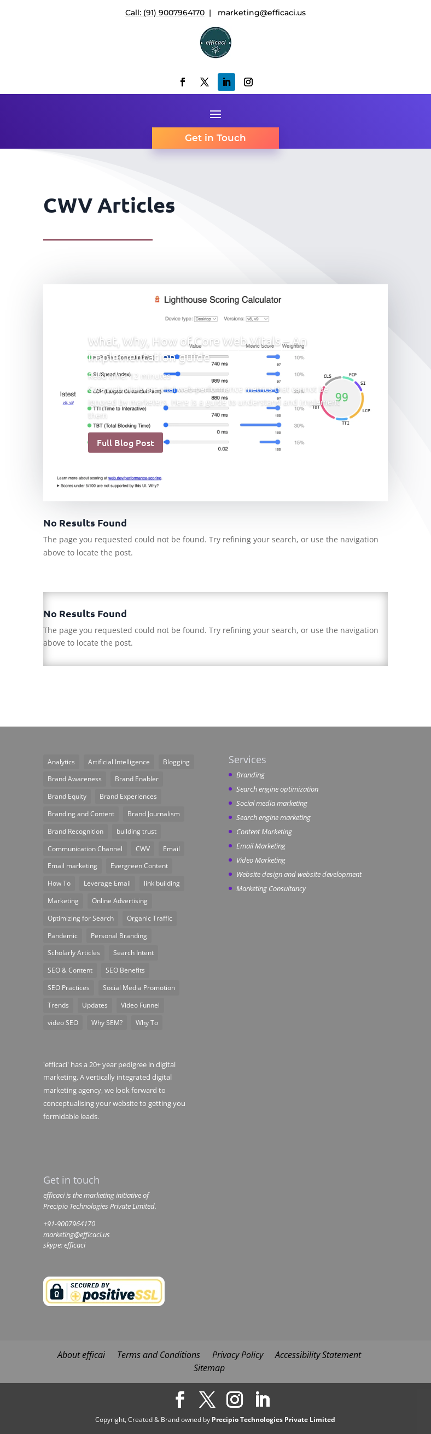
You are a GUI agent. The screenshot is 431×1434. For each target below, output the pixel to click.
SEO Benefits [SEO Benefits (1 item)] (125, 970)
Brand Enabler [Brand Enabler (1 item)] (137, 778)
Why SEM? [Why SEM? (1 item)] (107, 1022)
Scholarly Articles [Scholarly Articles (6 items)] (74, 952)
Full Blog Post (125, 442)
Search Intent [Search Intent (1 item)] (133, 952)
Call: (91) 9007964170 (165, 12)
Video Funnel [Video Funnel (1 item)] (140, 1005)
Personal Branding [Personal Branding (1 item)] (119, 935)
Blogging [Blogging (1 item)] (176, 761)
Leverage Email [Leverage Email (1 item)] (107, 883)
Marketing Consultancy (271, 888)
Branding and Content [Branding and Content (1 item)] (81, 813)
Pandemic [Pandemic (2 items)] (63, 935)
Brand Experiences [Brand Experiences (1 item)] (128, 796)
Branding (250, 775)
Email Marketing (261, 846)
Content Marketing (264, 831)
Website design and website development (299, 874)
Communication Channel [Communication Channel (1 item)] (85, 848)
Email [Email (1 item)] (171, 848)
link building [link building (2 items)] (162, 883)
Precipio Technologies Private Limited (273, 1419)
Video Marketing (261, 860)
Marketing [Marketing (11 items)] (63, 900)
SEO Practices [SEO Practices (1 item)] (69, 987)
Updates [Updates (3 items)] (95, 1005)
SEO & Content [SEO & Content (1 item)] (70, 970)
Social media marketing (271, 803)
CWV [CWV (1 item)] (143, 848)
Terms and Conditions (158, 1355)
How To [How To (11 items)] (59, 883)
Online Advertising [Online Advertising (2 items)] (120, 900)
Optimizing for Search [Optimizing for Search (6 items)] (81, 918)
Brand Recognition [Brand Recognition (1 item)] (75, 831)
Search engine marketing (273, 817)
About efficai (81, 1355)
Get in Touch (215, 137)
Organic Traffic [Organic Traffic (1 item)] (149, 918)
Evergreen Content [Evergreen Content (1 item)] (139, 865)
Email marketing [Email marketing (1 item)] (72, 865)
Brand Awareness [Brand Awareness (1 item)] (75, 778)
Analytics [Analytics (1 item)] (61, 761)
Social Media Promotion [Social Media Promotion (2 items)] (139, 987)
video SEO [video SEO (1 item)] (63, 1022)
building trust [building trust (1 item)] (136, 831)
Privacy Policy (237, 1355)
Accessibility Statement (318, 1355)
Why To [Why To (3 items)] (147, 1022)
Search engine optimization (277, 789)
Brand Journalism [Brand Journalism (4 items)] (153, 813)
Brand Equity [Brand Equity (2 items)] (67, 796)
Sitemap (209, 1368)
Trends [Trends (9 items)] (58, 1005)
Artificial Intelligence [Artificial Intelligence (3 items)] (119, 761)
